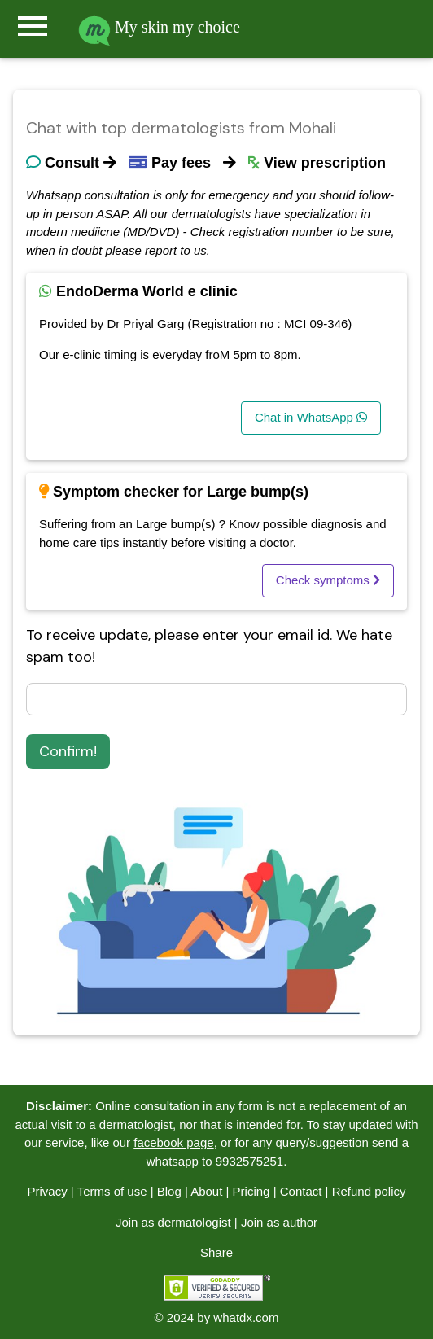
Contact (301, 1191)
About (206, 1191)
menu (32, 26)
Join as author (279, 1222)
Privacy (47, 1191)
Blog (169, 1191)
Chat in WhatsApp (311, 417)
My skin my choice (159, 27)
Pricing (251, 1191)
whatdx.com (245, 1317)
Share (216, 1252)
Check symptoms (328, 580)
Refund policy (369, 1191)
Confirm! (68, 751)
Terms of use (112, 1191)
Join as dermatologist (173, 1222)
